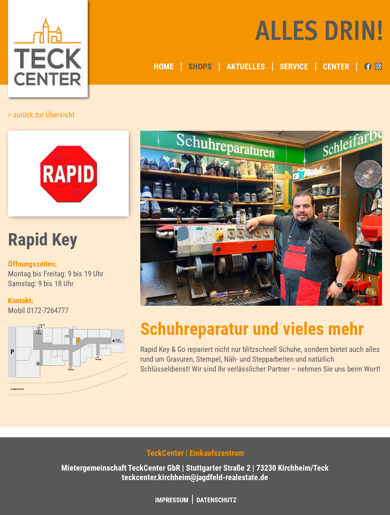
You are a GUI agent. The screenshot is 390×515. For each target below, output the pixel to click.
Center (336, 66)
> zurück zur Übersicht (41, 114)
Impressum (171, 500)
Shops (200, 66)
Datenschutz (216, 500)
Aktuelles (246, 66)
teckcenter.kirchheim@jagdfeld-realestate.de (195, 477)
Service (294, 66)
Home (164, 66)
